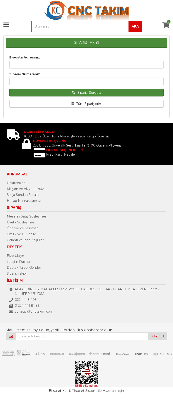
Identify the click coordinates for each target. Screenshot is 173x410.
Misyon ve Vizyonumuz (25, 189)
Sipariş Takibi (17, 273)
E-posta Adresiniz (24, 57)
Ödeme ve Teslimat (22, 228)
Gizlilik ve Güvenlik (21, 234)
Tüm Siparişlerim (86, 104)
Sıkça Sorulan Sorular (23, 195)
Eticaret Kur (58, 391)
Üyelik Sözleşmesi (21, 222)
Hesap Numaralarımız (24, 201)
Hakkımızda (16, 183)
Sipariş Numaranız (24, 74)
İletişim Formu (18, 262)
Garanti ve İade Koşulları (25, 240)
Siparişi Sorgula (86, 93)
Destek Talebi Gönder (24, 268)
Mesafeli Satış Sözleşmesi (27, 216)
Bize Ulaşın (15, 256)
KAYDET (157, 336)
